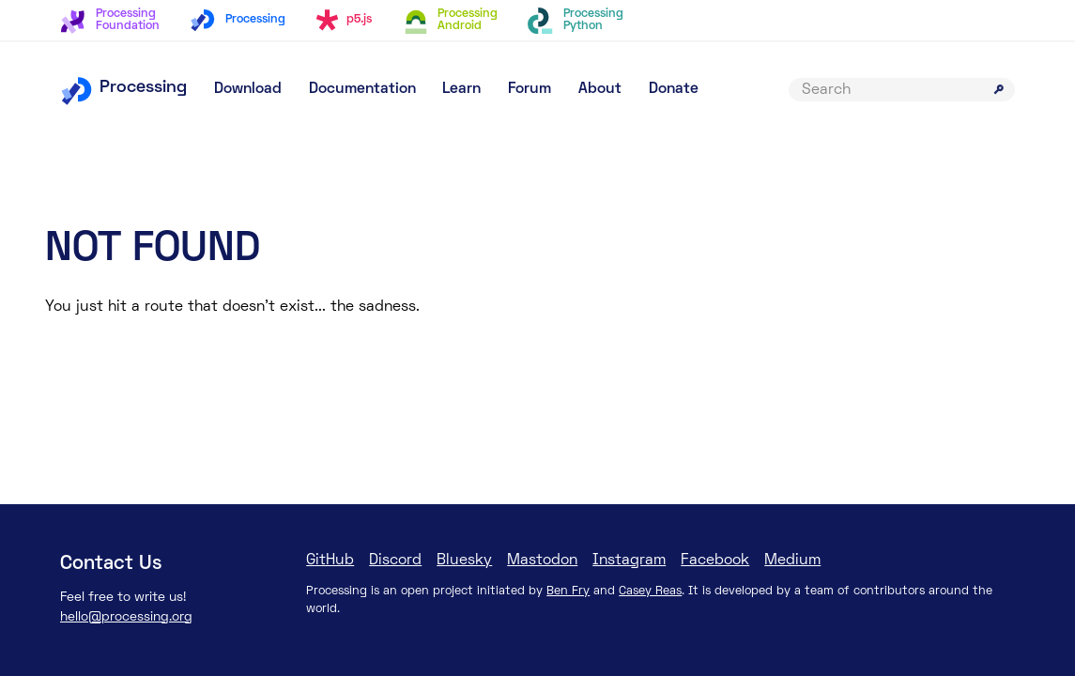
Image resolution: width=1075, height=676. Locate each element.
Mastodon (542, 560)
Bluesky (464, 560)
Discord (395, 560)
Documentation (362, 89)
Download (248, 89)
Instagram (629, 560)
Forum (529, 89)
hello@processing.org (126, 617)
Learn (461, 89)
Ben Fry (568, 591)
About (600, 89)
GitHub (330, 560)
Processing (123, 88)
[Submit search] (999, 89)
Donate (674, 89)
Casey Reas (650, 591)
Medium (792, 560)
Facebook (715, 560)
